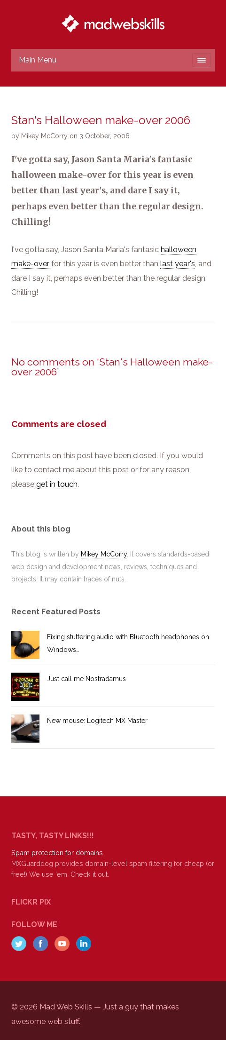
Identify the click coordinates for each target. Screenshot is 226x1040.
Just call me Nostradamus (86, 679)
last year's (177, 263)
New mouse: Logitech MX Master (97, 720)
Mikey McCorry (104, 554)
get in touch (57, 484)
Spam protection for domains (57, 853)
